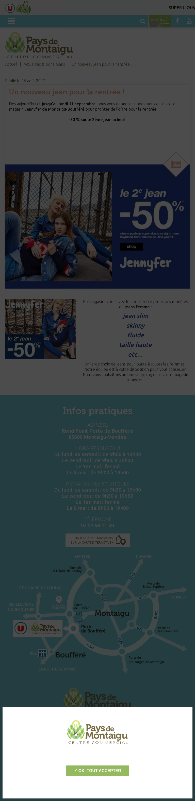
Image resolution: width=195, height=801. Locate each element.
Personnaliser (97, 785)
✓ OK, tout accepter (97, 771)
